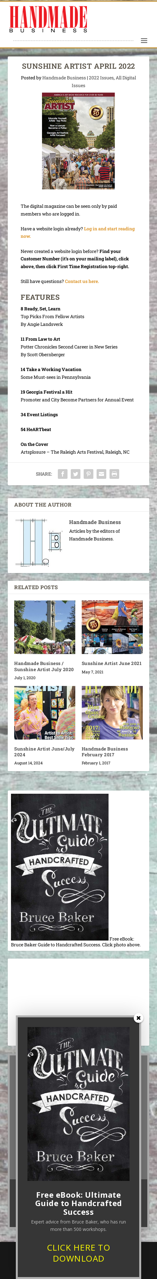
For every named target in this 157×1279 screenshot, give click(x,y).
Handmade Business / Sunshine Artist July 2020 (44, 666)
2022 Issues (101, 78)
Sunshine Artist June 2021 (112, 663)
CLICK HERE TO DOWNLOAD (78, 1253)
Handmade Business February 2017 (105, 752)
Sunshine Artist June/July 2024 (44, 752)
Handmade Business (64, 78)
